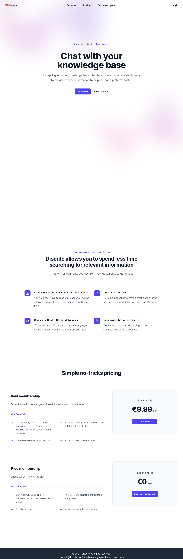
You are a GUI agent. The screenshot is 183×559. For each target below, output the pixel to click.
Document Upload (107, 5)
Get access (145, 421)
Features (71, 5)
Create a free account (144, 494)
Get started (83, 91)
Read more (102, 44)
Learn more (101, 91)
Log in (175, 5)
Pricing (87, 5)
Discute (12, 5)
